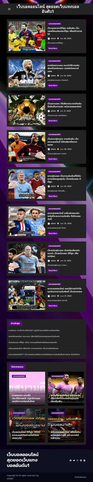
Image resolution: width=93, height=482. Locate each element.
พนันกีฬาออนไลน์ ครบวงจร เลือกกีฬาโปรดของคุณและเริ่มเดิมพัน (34, 336)
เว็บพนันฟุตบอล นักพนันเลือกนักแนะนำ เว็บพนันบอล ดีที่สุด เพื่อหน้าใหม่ (64, 253)
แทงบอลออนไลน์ (54, 24)
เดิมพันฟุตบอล (80, 477)
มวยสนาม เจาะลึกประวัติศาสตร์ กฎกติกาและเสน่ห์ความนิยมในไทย (34, 330)
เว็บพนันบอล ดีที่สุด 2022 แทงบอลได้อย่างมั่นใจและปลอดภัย (33, 342)
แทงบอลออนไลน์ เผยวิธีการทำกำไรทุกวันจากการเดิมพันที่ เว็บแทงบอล (65, 290)
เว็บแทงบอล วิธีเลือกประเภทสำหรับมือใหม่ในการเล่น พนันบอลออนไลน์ (65, 105)
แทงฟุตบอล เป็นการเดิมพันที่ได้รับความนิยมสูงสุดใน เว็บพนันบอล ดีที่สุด (64, 179)
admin (52, 38)
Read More (53, 48)
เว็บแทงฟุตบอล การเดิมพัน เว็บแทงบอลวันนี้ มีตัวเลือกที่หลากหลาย (63, 141)
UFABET (10, 478)
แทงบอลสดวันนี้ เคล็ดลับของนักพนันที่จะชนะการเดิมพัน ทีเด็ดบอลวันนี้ (64, 216)
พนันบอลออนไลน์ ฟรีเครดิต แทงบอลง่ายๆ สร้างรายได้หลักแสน (33, 348)
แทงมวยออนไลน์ (19, 376)
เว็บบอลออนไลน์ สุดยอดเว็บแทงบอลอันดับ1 (48, 9)
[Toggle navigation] (9, 9)
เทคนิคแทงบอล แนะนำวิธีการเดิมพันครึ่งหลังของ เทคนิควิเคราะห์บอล (63, 68)
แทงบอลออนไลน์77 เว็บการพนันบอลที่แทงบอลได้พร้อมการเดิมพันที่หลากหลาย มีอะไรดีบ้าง (44, 354)
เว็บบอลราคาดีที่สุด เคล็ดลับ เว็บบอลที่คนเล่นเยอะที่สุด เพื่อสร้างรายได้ (65, 31)
